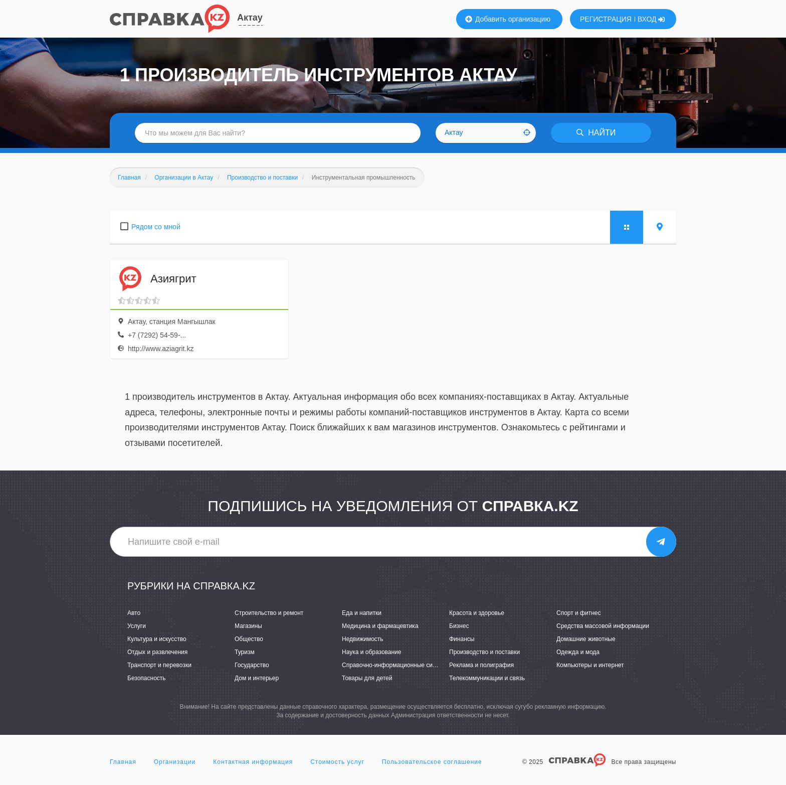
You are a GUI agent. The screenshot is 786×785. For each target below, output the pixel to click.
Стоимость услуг (337, 761)
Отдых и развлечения (157, 652)
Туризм (245, 652)
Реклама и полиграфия (481, 665)
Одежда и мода (578, 652)
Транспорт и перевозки (159, 665)
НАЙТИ (596, 132)
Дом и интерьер (257, 678)
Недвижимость (362, 639)
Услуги (136, 626)
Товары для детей (367, 678)
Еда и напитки (361, 612)
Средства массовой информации (602, 626)
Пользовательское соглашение (432, 761)
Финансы (461, 639)
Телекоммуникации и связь (487, 678)
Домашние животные (586, 639)
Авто (133, 612)
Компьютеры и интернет (590, 665)
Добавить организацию (507, 19)
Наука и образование (371, 652)
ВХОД (651, 19)
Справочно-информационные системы (396, 665)
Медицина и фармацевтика (380, 626)
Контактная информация (253, 761)
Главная (123, 761)
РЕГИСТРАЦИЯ (606, 19)
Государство (252, 665)
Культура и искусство (156, 639)
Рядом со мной (155, 227)
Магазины (248, 626)
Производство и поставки (484, 652)
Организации (175, 761)
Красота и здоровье (476, 612)
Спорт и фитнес (578, 612)
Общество (249, 639)
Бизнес (459, 626)
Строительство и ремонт (269, 612)
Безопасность (146, 678)
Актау (250, 18)
